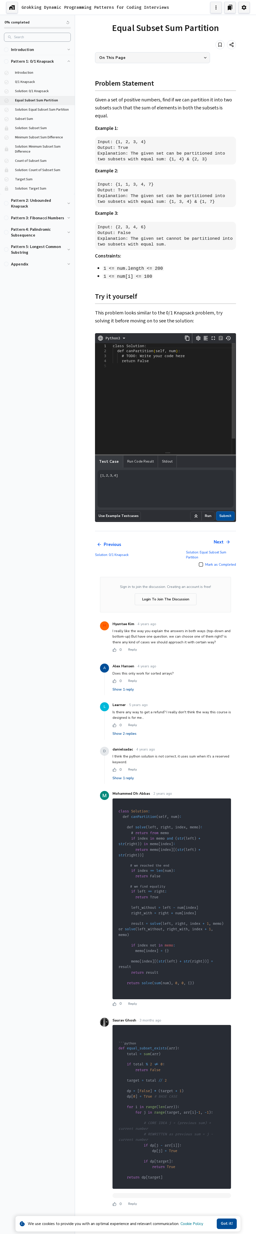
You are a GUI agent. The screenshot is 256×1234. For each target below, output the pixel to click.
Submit (225, 515)
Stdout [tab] (167, 461)
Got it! (227, 1224)
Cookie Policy (191, 1223)
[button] (37, 49)
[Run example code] (196, 515)
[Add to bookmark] (220, 44)
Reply (132, 650)
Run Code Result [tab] (140, 461)
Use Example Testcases (118, 515)
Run (208, 516)
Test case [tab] (109, 461)
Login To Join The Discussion (165, 599)
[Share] (231, 44)
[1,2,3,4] (166, 488)
